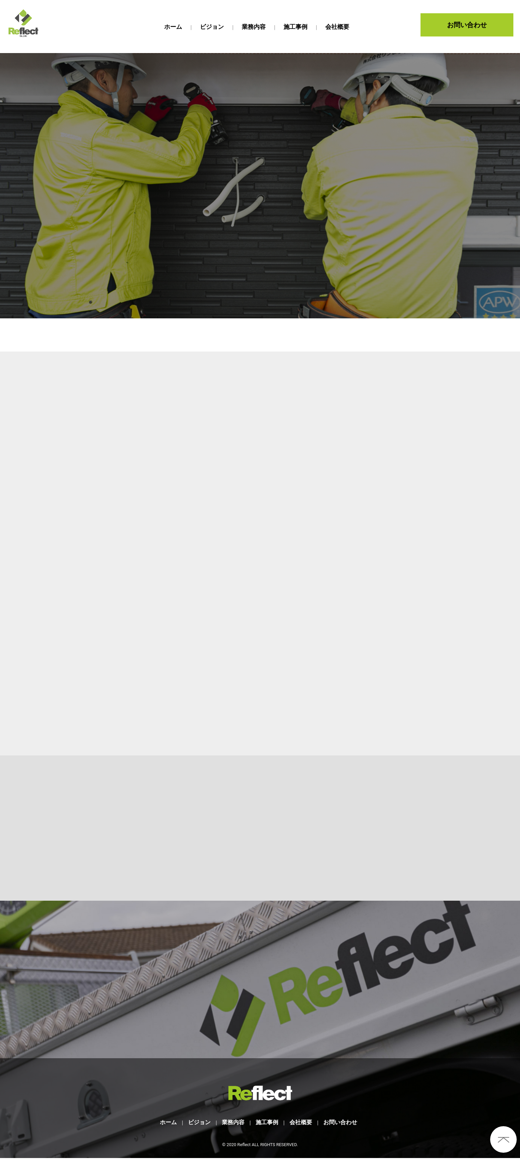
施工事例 (267, 1127)
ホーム (164, 1127)
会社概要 (302, 1127)
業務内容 (232, 1127)
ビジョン (197, 1127)
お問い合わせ (467, 25)
